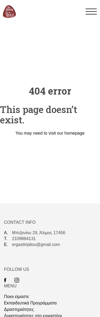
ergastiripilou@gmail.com (36, 244)
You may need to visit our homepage (50, 133)
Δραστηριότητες (19, 309)
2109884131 (24, 238)
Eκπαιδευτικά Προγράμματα (30, 303)
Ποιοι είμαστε (16, 296)
